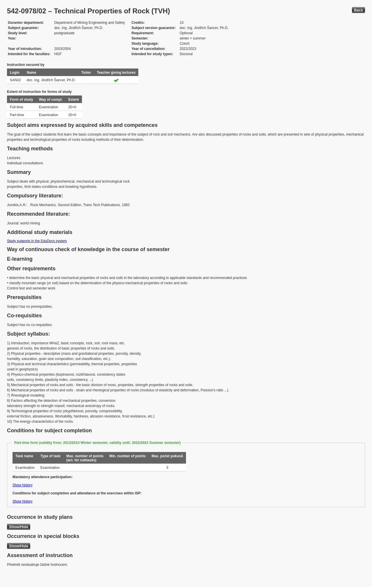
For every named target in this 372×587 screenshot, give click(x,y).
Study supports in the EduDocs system (37, 241)
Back (358, 10)
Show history (22, 485)
